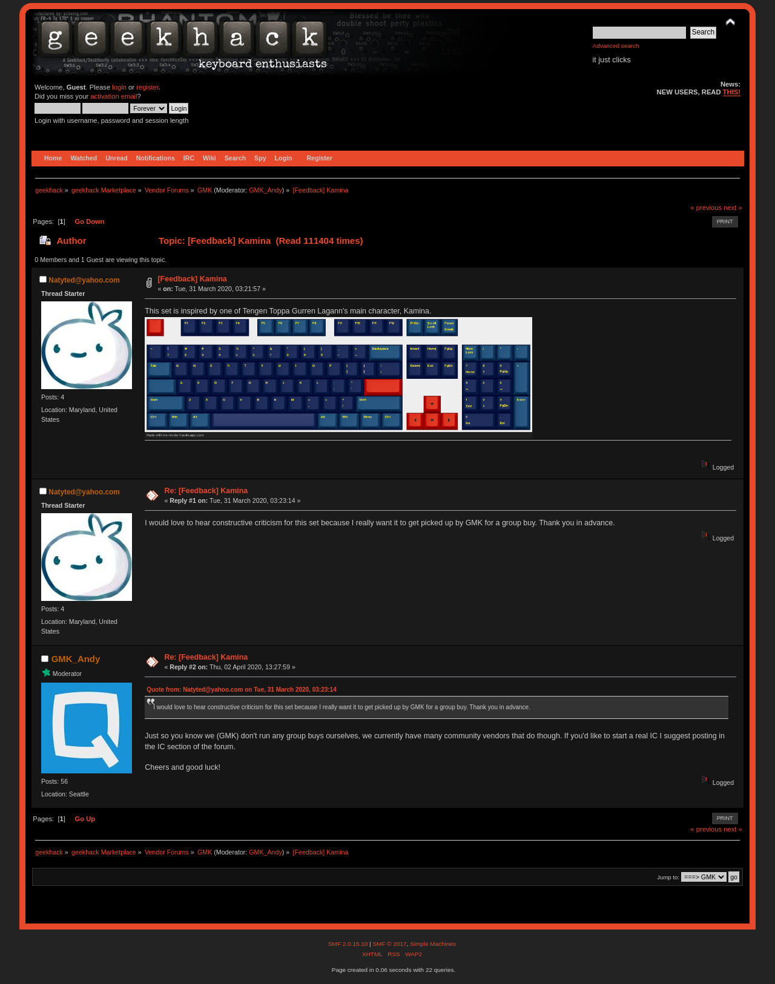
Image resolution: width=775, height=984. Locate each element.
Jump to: (668, 877)
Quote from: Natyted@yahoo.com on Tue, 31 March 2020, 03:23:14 (242, 689)
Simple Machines (433, 943)
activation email (113, 96)
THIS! (731, 92)
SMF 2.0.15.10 (348, 943)
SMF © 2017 (389, 943)
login (119, 87)
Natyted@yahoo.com (84, 280)
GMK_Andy (265, 190)
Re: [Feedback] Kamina (206, 491)
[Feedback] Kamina (191, 279)
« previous (706, 207)
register (147, 87)
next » (733, 207)
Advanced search (616, 45)
